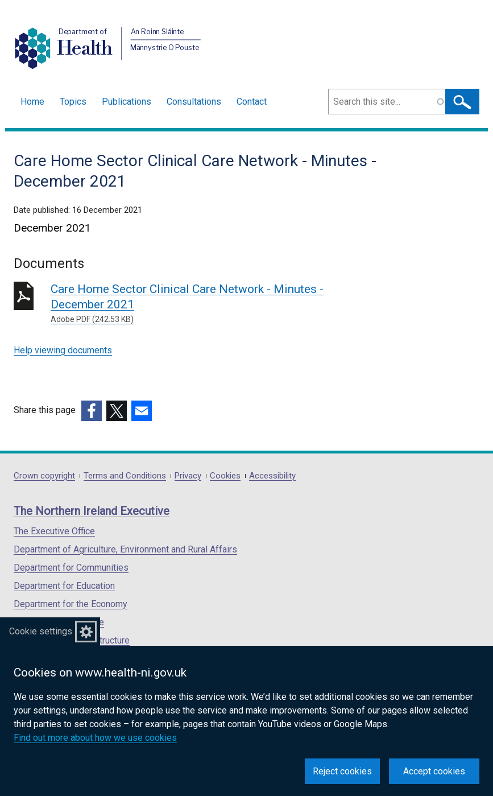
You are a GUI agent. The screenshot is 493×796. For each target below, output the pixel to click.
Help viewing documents (63, 350)
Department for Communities (71, 567)
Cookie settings (40, 631)
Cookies (225, 476)
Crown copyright (44, 476)
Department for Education (64, 585)
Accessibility (272, 476)
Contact (252, 101)
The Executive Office (54, 531)
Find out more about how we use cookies (95, 737)
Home (32, 101)
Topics (73, 101)
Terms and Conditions (125, 476)
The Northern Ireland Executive (91, 511)
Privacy (188, 476)
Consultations (194, 101)
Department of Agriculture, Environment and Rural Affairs (125, 549)
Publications (126, 101)
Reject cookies (342, 771)
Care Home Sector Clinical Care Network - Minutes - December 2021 (214, 303)
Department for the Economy (70, 604)
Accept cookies (434, 771)
